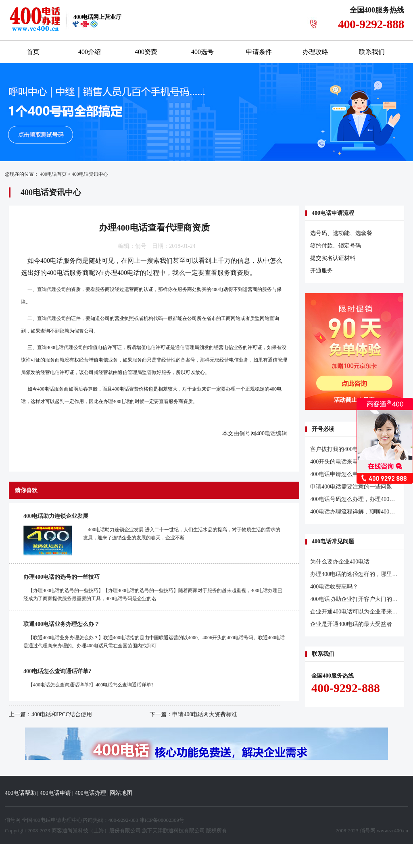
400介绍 (89, 51)
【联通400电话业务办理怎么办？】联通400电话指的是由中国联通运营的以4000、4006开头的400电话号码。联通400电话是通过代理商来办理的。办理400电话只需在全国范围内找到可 (154, 642)
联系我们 (372, 51)
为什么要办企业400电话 (339, 562)
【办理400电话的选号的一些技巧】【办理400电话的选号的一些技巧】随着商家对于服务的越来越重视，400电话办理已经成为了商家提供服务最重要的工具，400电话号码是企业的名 (152, 594)
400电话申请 (55, 793)
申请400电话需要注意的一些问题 (351, 487)
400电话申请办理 (52, 820)
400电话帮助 (20, 793)
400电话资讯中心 (90, 174)
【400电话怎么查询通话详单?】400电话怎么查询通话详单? (91, 685)
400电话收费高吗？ (334, 587)
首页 (33, 51)
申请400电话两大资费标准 (204, 714)
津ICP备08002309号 (162, 820)
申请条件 (259, 51)
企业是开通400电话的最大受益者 (351, 624)
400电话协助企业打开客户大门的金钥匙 (359, 599)
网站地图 (121, 793)
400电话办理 (90, 793)
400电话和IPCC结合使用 (61, 714)
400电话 (51, 260)
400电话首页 (53, 174)
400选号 (202, 51)
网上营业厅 (97, 17)
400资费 (146, 51)
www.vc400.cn (392, 830)
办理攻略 (315, 51)
